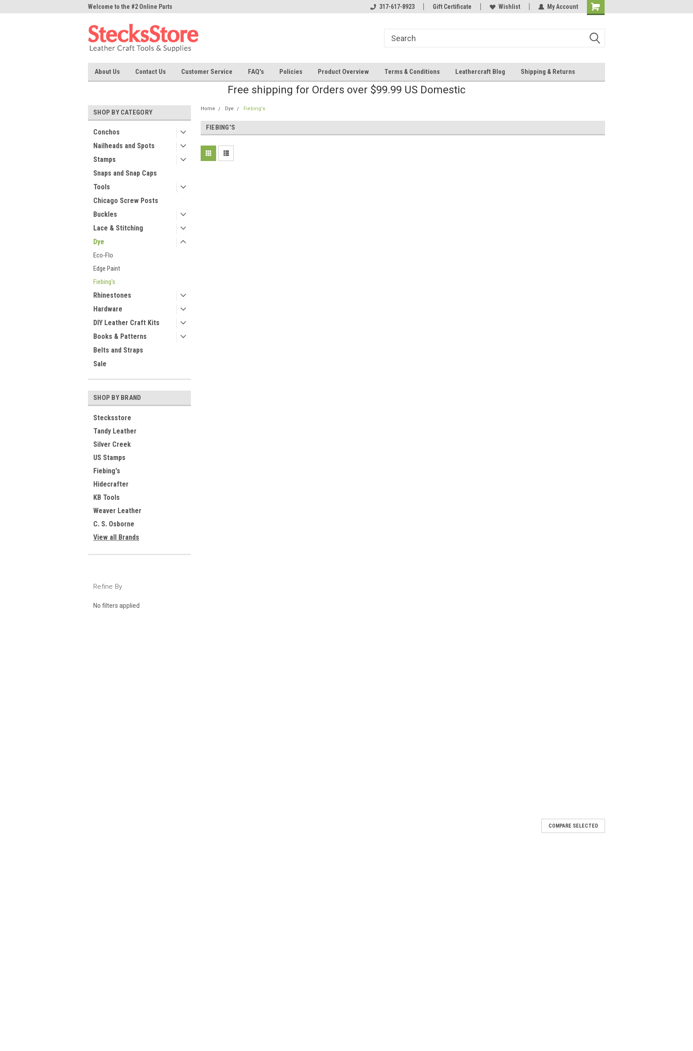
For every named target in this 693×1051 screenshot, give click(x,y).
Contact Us (150, 72)
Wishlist (505, 6)
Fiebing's (104, 282)
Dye (98, 242)
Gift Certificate (452, 6)
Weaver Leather (117, 510)
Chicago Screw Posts (125, 200)
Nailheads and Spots (124, 146)
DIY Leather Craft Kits (126, 322)
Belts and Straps (118, 350)
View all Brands (116, 537)
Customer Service (206, 72)
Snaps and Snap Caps (125, 173)
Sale (100, 364)
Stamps (104, 159)
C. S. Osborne (113, 524)
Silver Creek (112, 444)
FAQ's (256, 72)
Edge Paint (106, 268)
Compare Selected (573, 826)
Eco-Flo (103, 255)
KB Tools (106, 497)
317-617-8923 (392, 6)
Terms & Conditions (412, 72)
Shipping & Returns (548, 72)
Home (208, 108)
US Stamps (109, 457)
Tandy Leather (115, 431)
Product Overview (343, 72)
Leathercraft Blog (480, 72)
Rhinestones (112, 295)
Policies (290, 72)
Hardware (107, 309)
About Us (107, 72)
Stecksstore (112, 418)
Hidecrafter (111, 484)
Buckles (105, 214)
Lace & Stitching (118, 228)
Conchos (106, 132)
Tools (101, 187)
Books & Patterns (120, 336)
